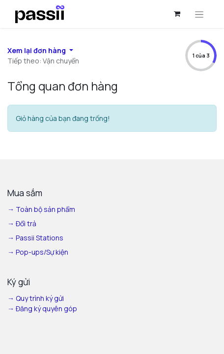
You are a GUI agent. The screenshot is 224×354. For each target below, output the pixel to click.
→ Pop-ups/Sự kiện (37, 252)
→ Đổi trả (22, 223)
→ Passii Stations (35, 237)
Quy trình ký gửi (40, 298)
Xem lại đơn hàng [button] (37, 50)
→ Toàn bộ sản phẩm (42, 209)
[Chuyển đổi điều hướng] (199, 14)
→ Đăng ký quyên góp (42, 308)
